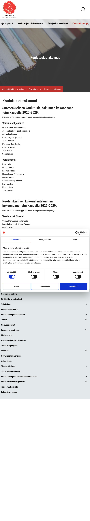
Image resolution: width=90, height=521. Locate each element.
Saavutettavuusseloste (10, 371)
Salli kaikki (73, 286)
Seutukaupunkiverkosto (11, 356)
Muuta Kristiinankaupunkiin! (13, 381)
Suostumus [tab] (16, 240)
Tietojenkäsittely (8, 366)
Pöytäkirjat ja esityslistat (11, 299)
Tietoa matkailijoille (9, 387)
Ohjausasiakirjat (8, 325)
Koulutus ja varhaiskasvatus (30, 23)
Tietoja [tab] (74, 240)
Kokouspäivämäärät (9, 309)
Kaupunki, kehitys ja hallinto (13, 89)
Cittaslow (5, 350)
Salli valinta (45, 286)
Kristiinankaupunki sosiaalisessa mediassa (19, 376)
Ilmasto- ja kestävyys (10, 330)
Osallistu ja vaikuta (9, 294)
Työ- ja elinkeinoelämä (58, 23)
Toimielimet (33, 89)
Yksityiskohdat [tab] (45, 240)
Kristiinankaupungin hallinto (13, 314)
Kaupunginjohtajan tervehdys (13, 340)
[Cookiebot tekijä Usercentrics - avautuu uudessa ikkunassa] (77, 233)
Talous (4, 319)
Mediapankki (6, 335)
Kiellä (16, 286)
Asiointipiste (6, 361)
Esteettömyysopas (9, 392)
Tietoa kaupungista (9, 345)
